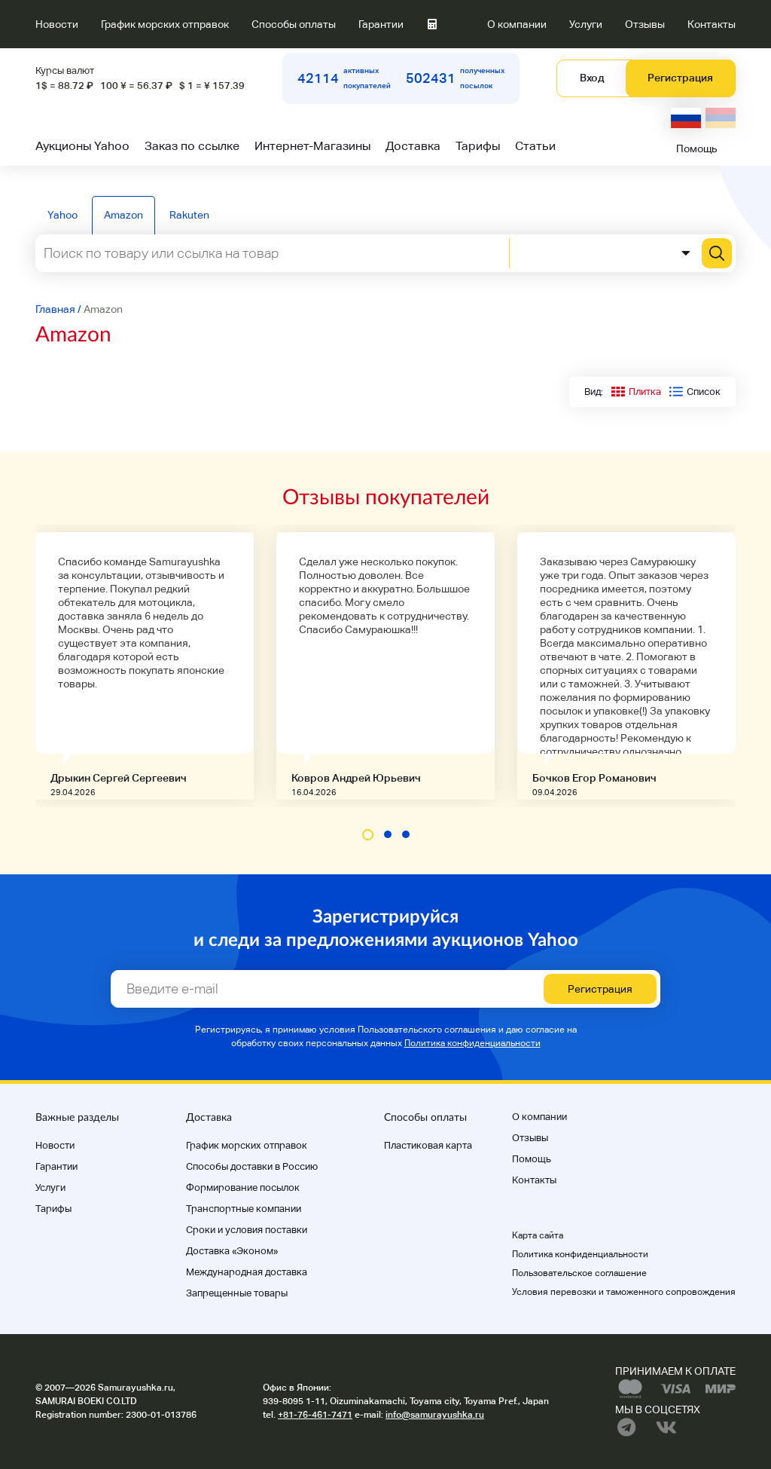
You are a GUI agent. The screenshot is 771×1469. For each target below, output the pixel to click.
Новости (56, 24)
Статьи (535, 146)
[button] (368, 834)
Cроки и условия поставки (246, 1229)
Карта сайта (537, 1235)
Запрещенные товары (237, 1293)
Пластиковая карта (428, 1145)
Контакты (711, 24)
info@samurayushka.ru (435, 1414)
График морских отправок (165, 24)
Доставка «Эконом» (232, 1250)
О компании (517, 24)
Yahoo (62, 215)
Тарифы (478, 146)
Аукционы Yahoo (82, 146)
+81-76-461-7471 (315, 1414)
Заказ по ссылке (192, 146)
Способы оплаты (293, 24)
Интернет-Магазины (312, 146)
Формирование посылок (243, 1187)
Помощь (697, 148)
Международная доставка (246, 1272)
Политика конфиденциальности (472, 1043)
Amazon (123, 215)
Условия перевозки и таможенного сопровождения (624, 1292)
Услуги (585, 24)
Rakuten (189, 215)
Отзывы (645, 24)
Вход (592, 78)
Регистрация (680, 78)
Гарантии (381, 24)
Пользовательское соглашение (579, 1273)
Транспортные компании (243, 1208)
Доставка (413, 146)
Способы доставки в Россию (252, 1166)
